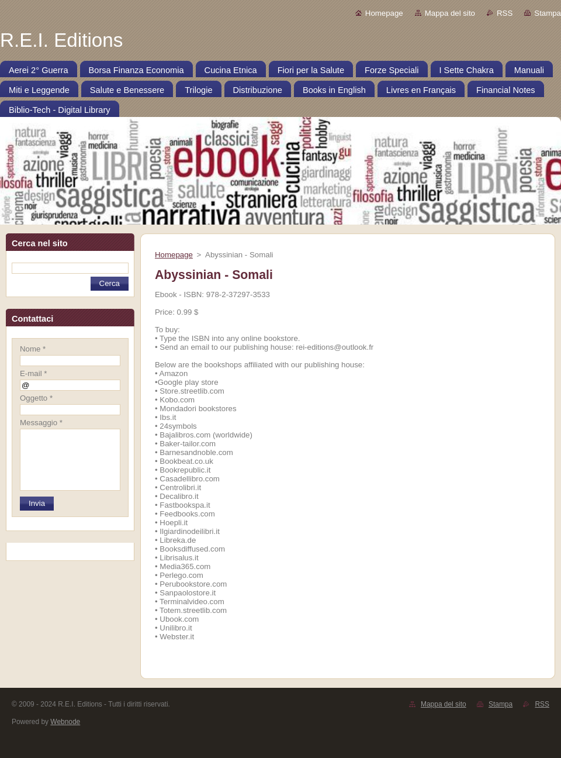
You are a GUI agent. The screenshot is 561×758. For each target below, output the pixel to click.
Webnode (65, 722)
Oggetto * (36, 398)
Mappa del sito (450, 13)
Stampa (547, 13)
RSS (504, 13)
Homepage (384, 13)
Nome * (33, 348)
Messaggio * (41, 422)
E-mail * (33, 373)
